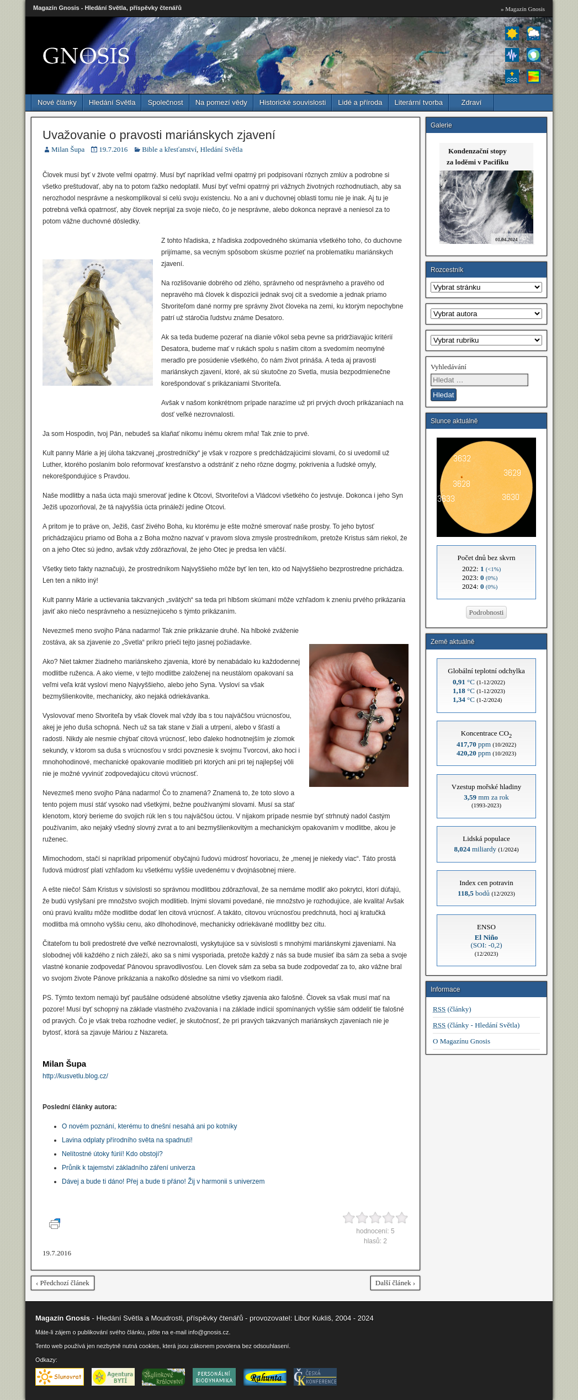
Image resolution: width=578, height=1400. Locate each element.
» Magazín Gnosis (523, 9)
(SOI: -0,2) (486, 941)
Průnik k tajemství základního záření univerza (128, 1168)
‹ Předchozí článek (62, 1283)
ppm (474, 744)
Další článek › (395, 1283)
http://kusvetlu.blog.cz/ (75, 1076)
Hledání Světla (112, 102)
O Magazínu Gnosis (461, 1041)
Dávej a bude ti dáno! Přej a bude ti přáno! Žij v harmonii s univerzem (163, 1181)
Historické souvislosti (292, 102)
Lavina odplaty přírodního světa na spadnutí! (127, 1140)
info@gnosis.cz (208, 1332)
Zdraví (472, 102)
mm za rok (486, 797)
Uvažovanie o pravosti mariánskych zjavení (159, 135)
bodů (474, 893)
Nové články (57, 102)
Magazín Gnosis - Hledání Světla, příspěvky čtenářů (107, 7)
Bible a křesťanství (169, 149)
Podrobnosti (486, 612)
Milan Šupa (67, 149)
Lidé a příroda (360, 102)
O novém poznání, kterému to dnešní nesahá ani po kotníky (149, 1126)
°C (464, 682)
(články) (452, 1009)
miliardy (475, 849)
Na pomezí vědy (221, 102)
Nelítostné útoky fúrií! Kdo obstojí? (112, 1154)
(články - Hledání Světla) (476, 1025)
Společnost (165, 102)
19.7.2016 (113, 149)
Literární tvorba (419, 102)
